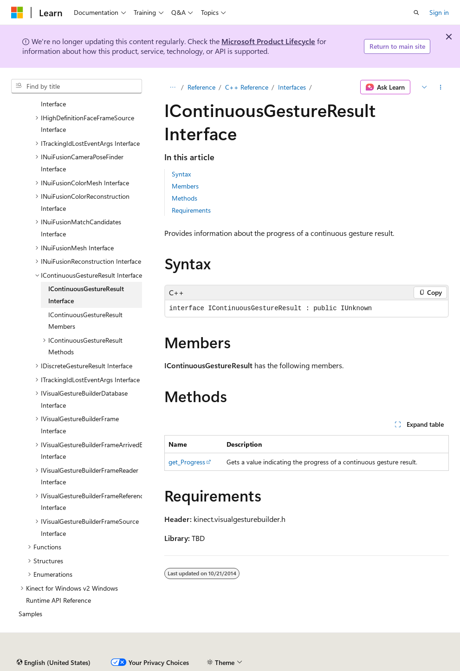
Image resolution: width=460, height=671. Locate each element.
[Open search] (416, 12)
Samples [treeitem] (30, 613)
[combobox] (76, 86)
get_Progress (186, 461)
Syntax (181, 173)
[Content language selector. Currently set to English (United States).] (53, 662)
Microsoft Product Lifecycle (268, 41)
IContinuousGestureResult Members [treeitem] (85, 320)
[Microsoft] (17, 13)
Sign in (439, 12)
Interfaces (292, 87)
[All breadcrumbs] (172, 87)
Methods (184, 198)
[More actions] (441, 87)
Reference (201, 87)
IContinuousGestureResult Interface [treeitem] (86, 294)
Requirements (191, 210)
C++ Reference (246, 87)
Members (185, 186)
